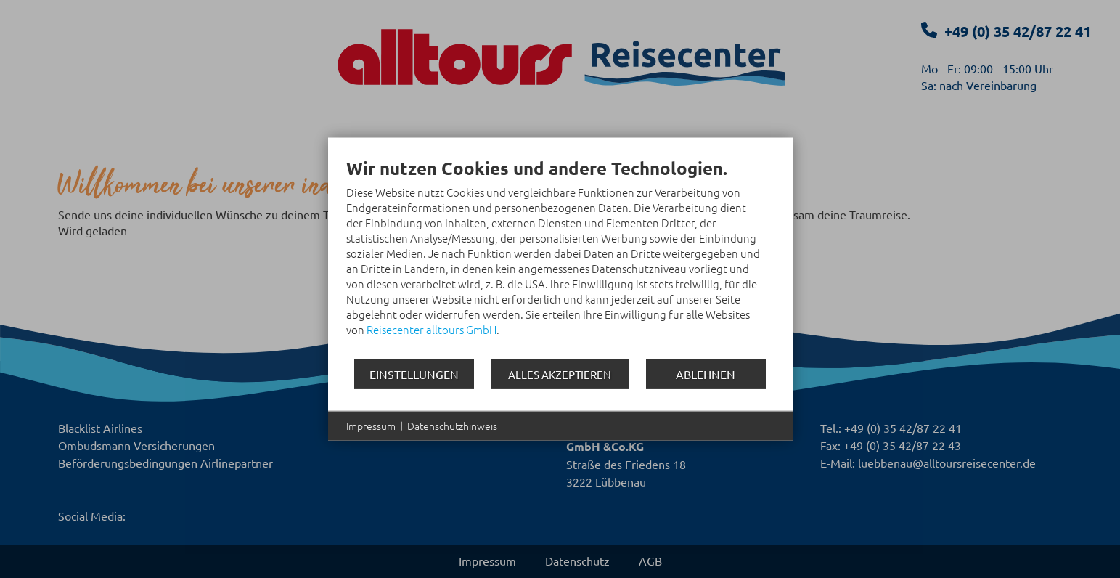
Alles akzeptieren (559, 374)
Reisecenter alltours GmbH (431, 329)
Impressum (371, 426)
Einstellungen (414, 373)
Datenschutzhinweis (452, 426)
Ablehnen (705, 373)
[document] (560, 258)
